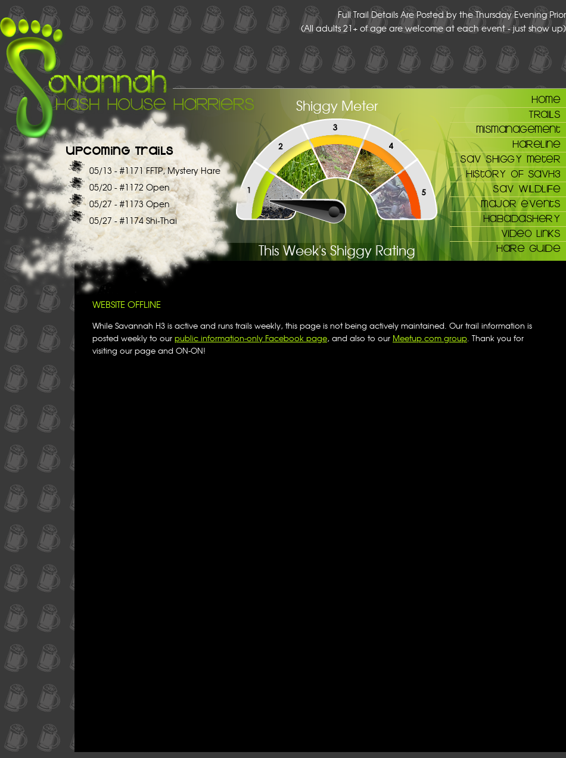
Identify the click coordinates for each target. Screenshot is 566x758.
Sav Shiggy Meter (510, 158)
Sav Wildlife (526, 188)
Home (545, 99)
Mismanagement (518, 129)
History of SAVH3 (513, 173)
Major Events (520, 203)
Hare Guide (528, 248)
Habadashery (522, 218)
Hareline (536, 143)
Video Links (531, 233)
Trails (544, 114)
